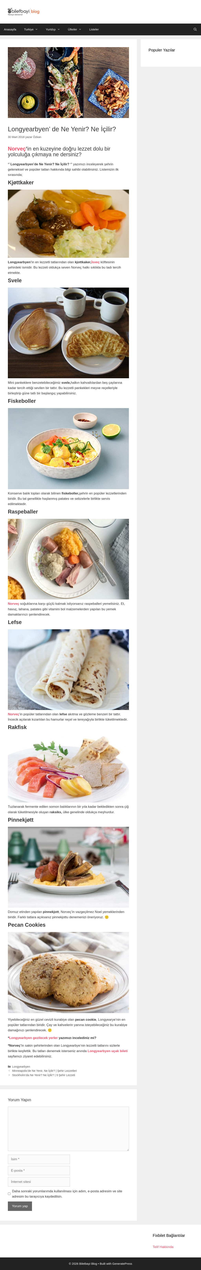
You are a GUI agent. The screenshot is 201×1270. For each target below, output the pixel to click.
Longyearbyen (21, 1066)
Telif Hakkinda (163, 1247)
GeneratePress (122, 1263)
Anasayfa (10, 29)
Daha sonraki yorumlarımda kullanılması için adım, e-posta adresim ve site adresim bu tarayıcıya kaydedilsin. (67, 1193)
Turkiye (33, 29)
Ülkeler (76, 29)
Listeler (94, 29)
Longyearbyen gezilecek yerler (33, 1038)
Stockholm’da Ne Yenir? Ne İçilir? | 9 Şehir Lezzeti (43, 1075)
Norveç (17, 149)
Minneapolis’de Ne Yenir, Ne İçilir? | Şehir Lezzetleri (44, 1070)
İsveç (95, 262)
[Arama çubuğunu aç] (195, 29)
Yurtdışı (55, 29)
